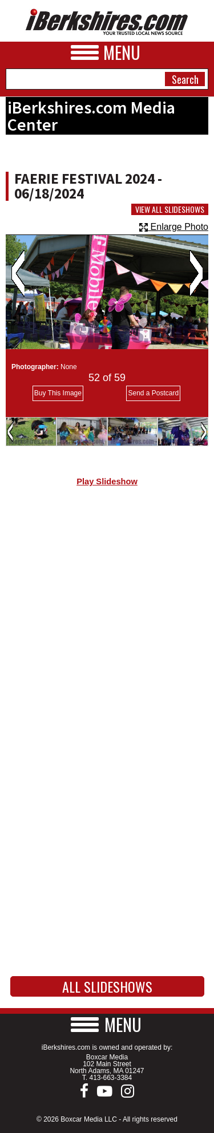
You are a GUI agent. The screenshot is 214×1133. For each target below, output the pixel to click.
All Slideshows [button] (107, 986)
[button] (107, 1024)
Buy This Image (58, 393)
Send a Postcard (153, 393)
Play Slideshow (107, 481)
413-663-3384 (110, 1078)
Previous (18, 273)
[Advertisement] (107, 619)
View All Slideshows (169, 209)
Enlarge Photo (173, 227)
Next (196, 273)
